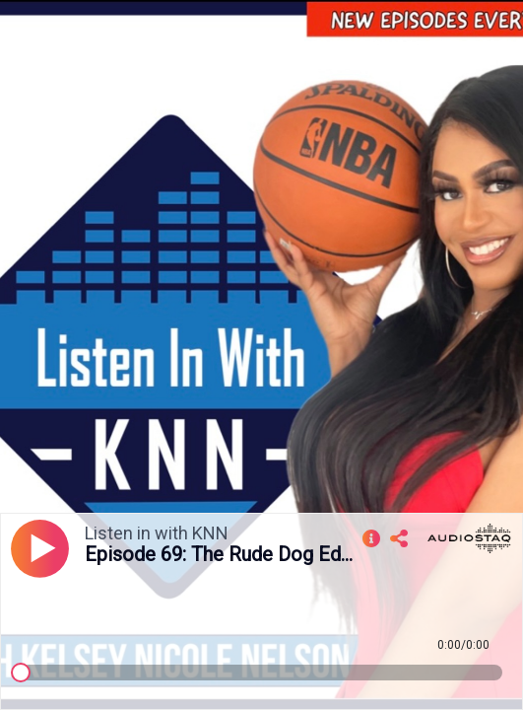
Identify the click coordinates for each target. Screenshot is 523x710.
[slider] (21, 672)
